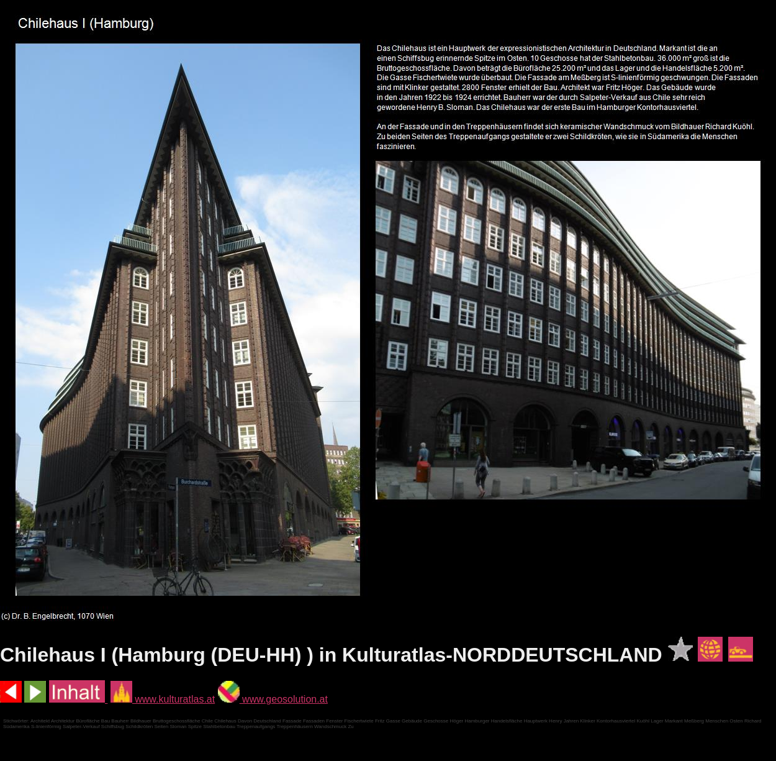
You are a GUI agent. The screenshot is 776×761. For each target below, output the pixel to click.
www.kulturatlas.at (163, 699)
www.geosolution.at (273, 699)
